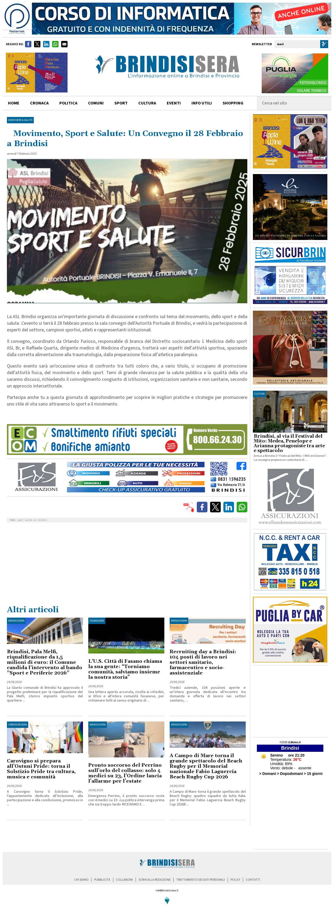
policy (235, 880)
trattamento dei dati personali (200, 880)
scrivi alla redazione (155, 880)
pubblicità (102, 880)
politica (68, 103)
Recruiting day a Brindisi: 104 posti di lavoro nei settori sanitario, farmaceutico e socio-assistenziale (203, 662)
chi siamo (81, 880)
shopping (233, 103)
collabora (124, 880)
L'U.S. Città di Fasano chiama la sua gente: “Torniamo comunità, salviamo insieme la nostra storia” (125, 669)
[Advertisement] (127, 565)
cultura (147, 103)
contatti (253, 880)
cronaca (39, 103)
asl (35, 520)
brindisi (42, 520)
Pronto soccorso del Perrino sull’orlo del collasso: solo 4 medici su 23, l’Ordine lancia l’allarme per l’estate (125, 773)
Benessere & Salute (20, 120)
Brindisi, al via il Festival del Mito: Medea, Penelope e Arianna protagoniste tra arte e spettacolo (289, 443)
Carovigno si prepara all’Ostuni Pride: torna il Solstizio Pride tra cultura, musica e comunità (41, 769)
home (13, 103)
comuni (96, 103)
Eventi (174, 103)
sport (121, 103)
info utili (201, 103)
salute (28, 520)
